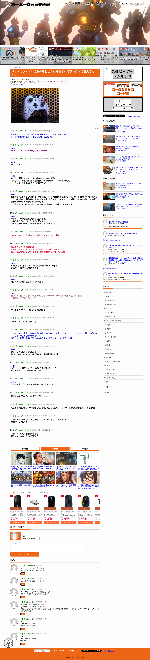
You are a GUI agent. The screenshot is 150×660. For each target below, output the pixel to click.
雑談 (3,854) (107, 308)
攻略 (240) (107, 345)
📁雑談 (19, 82)
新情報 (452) (108, 357)
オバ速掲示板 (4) (110, 374)
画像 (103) (108, 325)
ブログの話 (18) (110, 369)
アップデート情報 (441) (112, 361)
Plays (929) (108, 296)
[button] (1, 55)
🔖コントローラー (54, 82)
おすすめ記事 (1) (109, 378)
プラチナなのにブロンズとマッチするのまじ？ (124, 233)
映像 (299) (108, 329)
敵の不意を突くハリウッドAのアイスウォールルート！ (125, 274)
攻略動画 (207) (109, 353)
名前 (23, 536)
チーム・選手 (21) (111, 337)
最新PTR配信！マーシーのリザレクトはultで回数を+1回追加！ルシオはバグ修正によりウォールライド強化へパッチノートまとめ (125, 260)
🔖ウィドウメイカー (30, 82)
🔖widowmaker (42, 82)
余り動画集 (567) (110, 304)
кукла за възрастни (110, 268)
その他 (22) (107, 365)
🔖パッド (64, 82)
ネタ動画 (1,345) (110, 300)
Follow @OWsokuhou (133, 117)
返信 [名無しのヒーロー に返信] (23, 573)
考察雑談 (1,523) (110, 317)
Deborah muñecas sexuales (111, 240)
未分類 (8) (107, 382)
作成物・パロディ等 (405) (112, 321)
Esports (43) (107, 333)
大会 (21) (108, 341)
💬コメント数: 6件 (16, 84)
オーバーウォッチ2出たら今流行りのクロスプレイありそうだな (125, 246)
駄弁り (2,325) (109, 312)
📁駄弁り (13, 82)
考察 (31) (108, 349)
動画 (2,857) (107, 292)
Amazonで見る (17, 522)
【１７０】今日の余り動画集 (118, 222)
